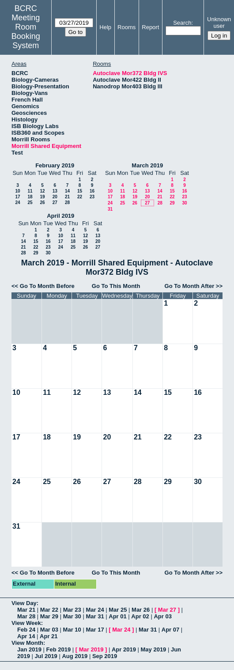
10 (17, 191)
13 (55, 191)
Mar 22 (49, 609)
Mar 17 (95, 629)
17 (17, 196)
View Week (26, 623)
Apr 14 (26, 636)
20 (55, 196)
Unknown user (219, 22)
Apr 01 (117, 616)
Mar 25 (118, 609)
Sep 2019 (104, 656)
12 (42, 191)
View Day (24, 603)
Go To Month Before (47, 286)
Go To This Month (116, 286)
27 (55, 202)
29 (172, 203)
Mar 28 (26, 616)
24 (17, 202)
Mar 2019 (91, 649)
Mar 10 (72, 629)
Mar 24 (95, 609)
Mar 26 (141, 609)
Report (150, 27)
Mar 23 (72, 609)
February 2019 (54, 165)
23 (92, 196)
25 (29, 202)
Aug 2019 (74, 656)
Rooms (126, 27)
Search (182, 22)
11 (29, 191)
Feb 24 (26, 629)
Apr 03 (162, 616)
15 (79, 191)
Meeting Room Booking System (25, 31)
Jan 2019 (29, 649)
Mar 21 (26, 609)
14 (67, 191)
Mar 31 (95, 616)
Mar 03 (49, 629)
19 (42, 196)
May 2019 (153, 649)
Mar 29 (49, 616)
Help (105, 27)
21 (67, 196)
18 (29, 196)
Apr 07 (170, 629)
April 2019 (60, 215)
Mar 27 (167, 609)
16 (92, 191)
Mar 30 (72, 616)
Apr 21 (48, 636)
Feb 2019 (58, 649)
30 (184, 203)
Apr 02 (140, 616)
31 (110, 209)
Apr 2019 (124, 649)
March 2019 (147, 165)
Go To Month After (190, 286)
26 (42, 202)
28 (67, 202)
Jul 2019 (46, 656)
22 (79, 196)
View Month (27, 643)
